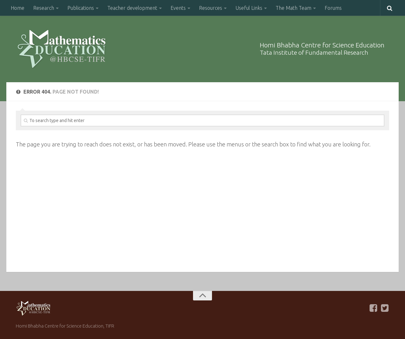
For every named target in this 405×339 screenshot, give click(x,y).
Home (17, 8)
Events (178, 8)
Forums (333, 8)
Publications (80, 8)
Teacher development (132, 8)
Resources (210, 8)
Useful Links (248, 8)
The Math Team (293, 8)
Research (43, 8)
